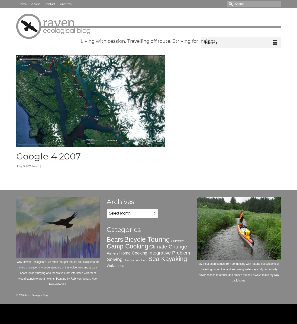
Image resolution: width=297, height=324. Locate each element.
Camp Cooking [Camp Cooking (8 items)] (127, 246)
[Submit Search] (230, 4)
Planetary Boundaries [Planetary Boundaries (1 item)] (135, 260)
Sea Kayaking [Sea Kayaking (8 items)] (167, 258)
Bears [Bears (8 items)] (115, 239)
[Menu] (241, 42)
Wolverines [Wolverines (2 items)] (115, 266)
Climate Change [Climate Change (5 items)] (168, 247)
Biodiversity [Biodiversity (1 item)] (177, 240)
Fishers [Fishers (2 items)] (112, 253)
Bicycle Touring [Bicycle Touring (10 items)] (147, 239)
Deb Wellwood (31, 166)
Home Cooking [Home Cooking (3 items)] (133, 253)
